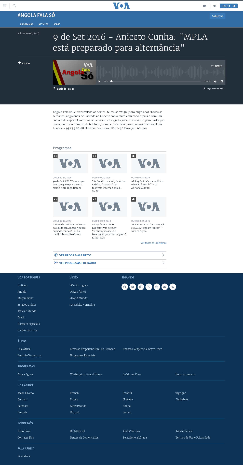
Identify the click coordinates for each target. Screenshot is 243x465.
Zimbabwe (182, 399)
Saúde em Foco (132, 374)
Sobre (56, 24)
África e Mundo (27, 311)
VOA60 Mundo (78, 298)
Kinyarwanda (78, 405)
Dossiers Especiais (29, 323)
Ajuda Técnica (131, 431)
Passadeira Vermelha (82, 304)
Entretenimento (185, 374)
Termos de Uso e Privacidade (193, 437)
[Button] (24, 63)
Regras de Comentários (84, 437)
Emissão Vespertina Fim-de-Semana (92, 349)
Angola (22, 291)
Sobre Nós (24, 431)
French (74, 392)
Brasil (21, 317)
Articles (43, 24)
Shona (127, 405)
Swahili (127, 392)
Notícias (23, 285)
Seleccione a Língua (135, 437)
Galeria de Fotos (27, 330)
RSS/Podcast (77, 431)
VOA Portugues (79, 285)
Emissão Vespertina (30, 355)
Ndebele (128, 399)
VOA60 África (78, 291)
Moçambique (25, 298)
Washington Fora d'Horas (86, 374)
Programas (26, 24)
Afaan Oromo (26, 392)
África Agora (25, 374)
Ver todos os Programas (153, 243)
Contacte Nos (26, 437)
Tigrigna (181, 392)
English (22, 412)
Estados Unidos (27, 304)
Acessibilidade (184, 431)
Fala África (24, 349)
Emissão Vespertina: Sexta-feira (142, 349)
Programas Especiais (82, 355)
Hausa (74, 399)
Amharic (23, 399)
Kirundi (74, 412)
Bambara (23, 405)
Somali (127, 412)
